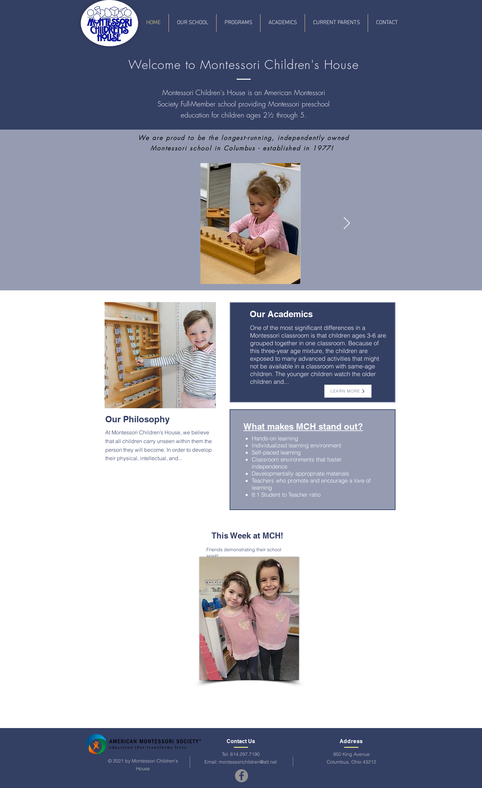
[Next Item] (347, 223)
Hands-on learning (275, 438)
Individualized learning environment (296, 445)
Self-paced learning (276, 452)
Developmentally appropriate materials (300, 473)
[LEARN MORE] (348, 391)
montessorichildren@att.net (248, 762)
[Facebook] (241, 775)
